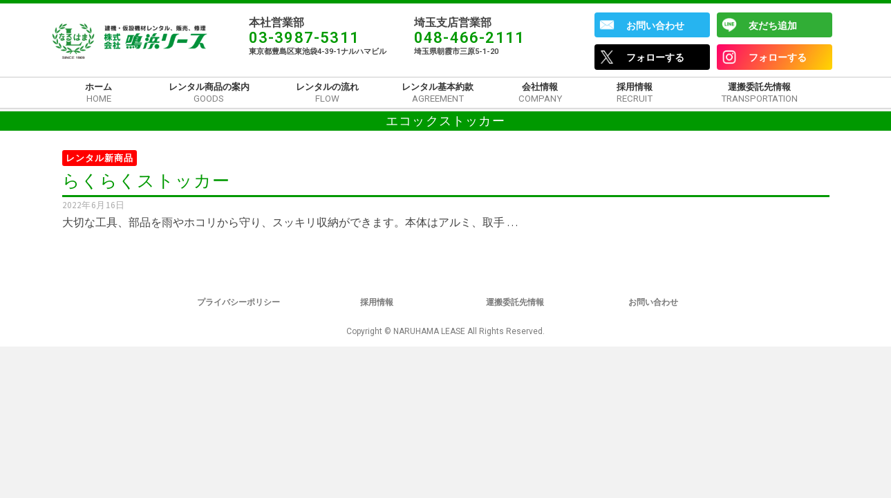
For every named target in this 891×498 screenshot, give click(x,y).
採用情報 (376, 302)
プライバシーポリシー (238, 302)
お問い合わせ (655, 25)
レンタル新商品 (99, 158)
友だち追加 (773, 25)
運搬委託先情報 (515, 302)
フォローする (655, 57)
